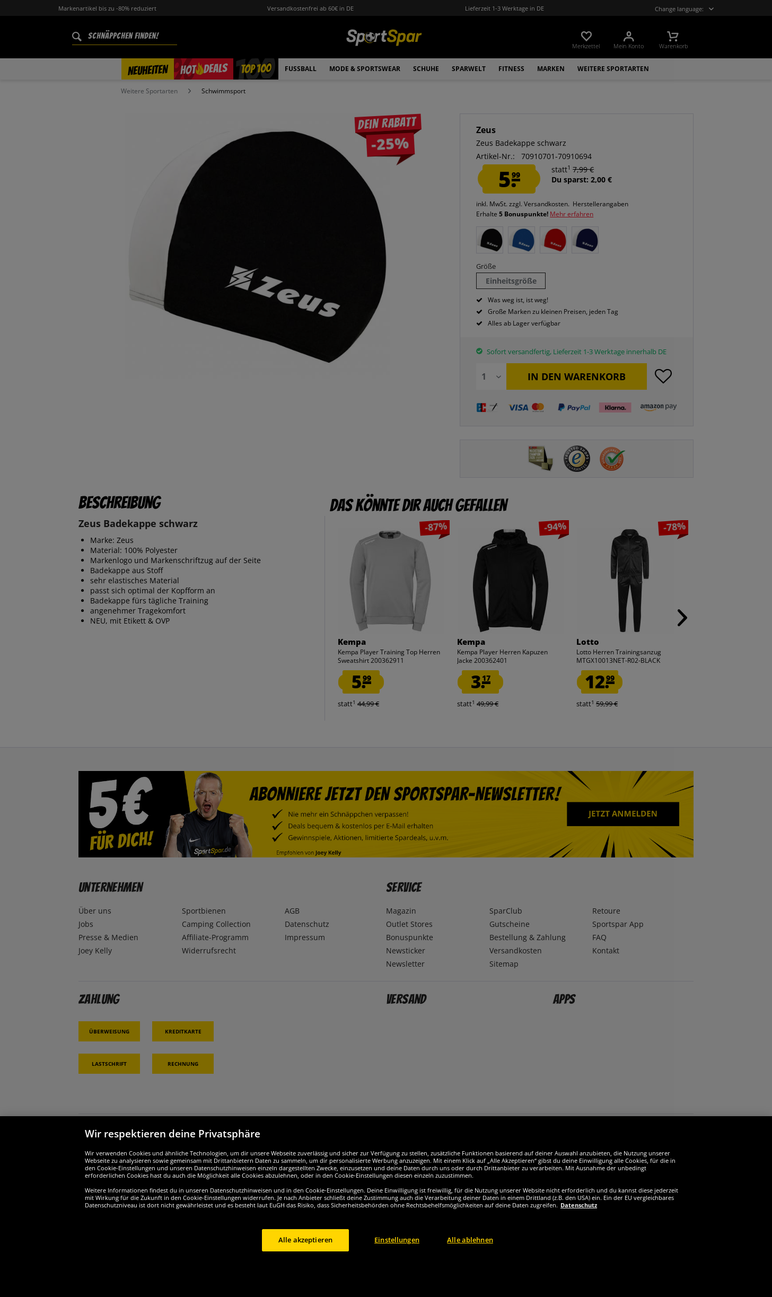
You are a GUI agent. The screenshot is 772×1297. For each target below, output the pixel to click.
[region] (386, 1206)
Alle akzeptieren (305, 1240)
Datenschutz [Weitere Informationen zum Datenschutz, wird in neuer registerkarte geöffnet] (578, 1205)
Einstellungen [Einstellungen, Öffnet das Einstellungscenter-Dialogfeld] (396, 1240)
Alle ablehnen (470, 1240)
